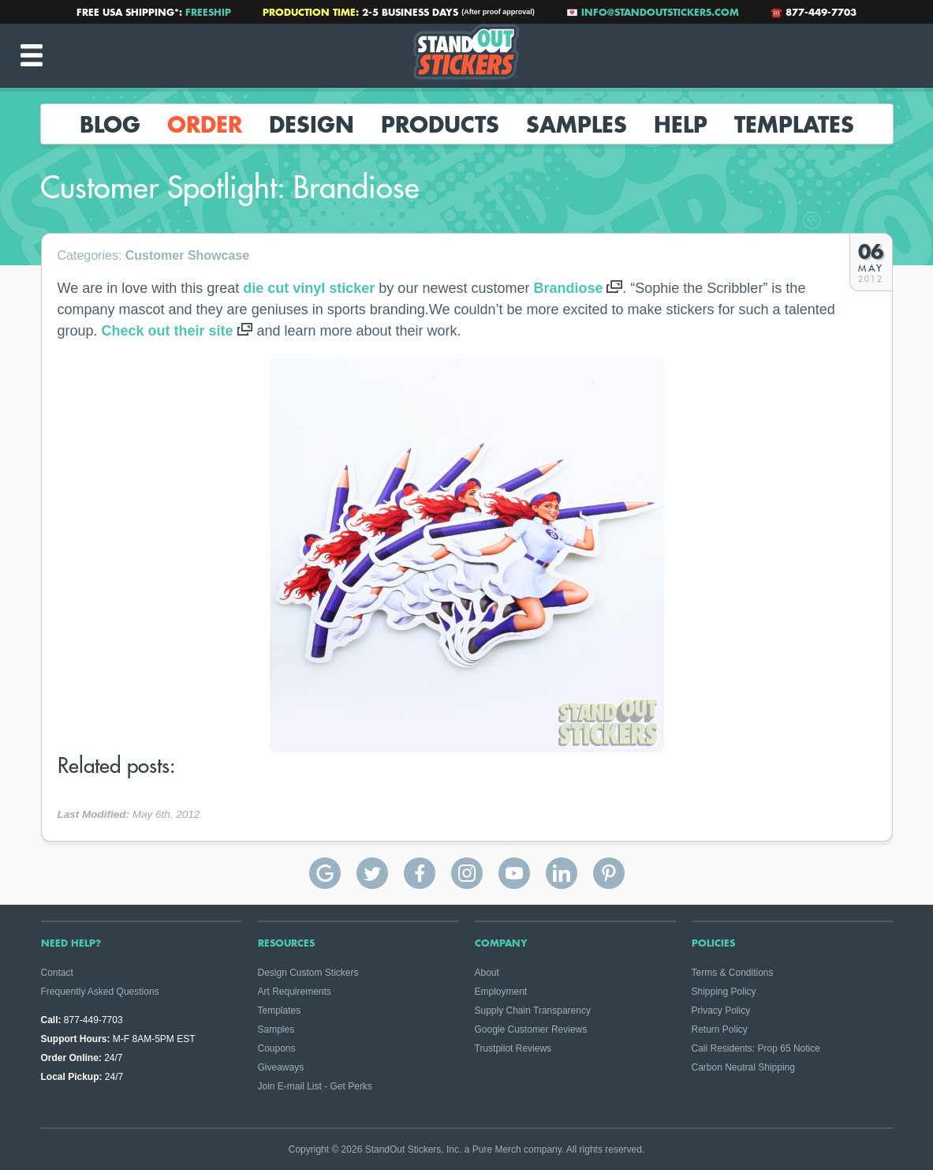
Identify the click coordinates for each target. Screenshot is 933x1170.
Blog (110, 124)
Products (440, 124)
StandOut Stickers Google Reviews (325, 873)
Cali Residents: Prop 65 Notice (756, 1048)
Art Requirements (294, 991)
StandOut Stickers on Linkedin (561, 873)
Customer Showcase (187, 255)
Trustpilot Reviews (513, 1048)
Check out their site (167, 331)
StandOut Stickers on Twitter (372, 873)
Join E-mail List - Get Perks (315, 1086)
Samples (576, 124)
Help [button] (680, 124)
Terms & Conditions (733, 972)
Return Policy (720, 1029)
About (487, 972)
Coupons (277, 1048)
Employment (501, 991)
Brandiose (568, 288)
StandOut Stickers (467, 55)
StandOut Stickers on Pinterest (609, 873)
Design (311, 124)
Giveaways (281, 1067)
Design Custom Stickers (308, 972)
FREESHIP (208, 12)
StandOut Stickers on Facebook (419, 873)
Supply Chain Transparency (533, 1010)
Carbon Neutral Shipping (743, 1067)
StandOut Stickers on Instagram (467, 873)
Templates (794, 124)
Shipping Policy (724, 991)
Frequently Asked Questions (100, 991)
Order (204, 124)
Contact (57, 972)
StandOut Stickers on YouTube (514, 873)
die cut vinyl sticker (309, 288)
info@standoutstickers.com (660, 12)
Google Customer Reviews (531, 1029)
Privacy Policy (721, 1010)
